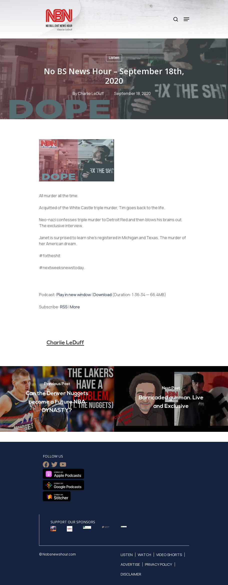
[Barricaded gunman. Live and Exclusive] (171, 399)
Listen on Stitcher (57, 496)
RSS (64, 307)
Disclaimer (131, 574)
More (75, 307)
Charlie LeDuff (91, 93)
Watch (144, 554)
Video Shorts (169, 554)
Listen (114, 57)
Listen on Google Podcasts (63, 485)
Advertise (130, 564)
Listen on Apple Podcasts (63, 474)
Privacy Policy (158, 564)
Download (102, 294)
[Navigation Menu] (186, 19)
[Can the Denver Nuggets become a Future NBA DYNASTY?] (57, 399)
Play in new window (74, 294)
